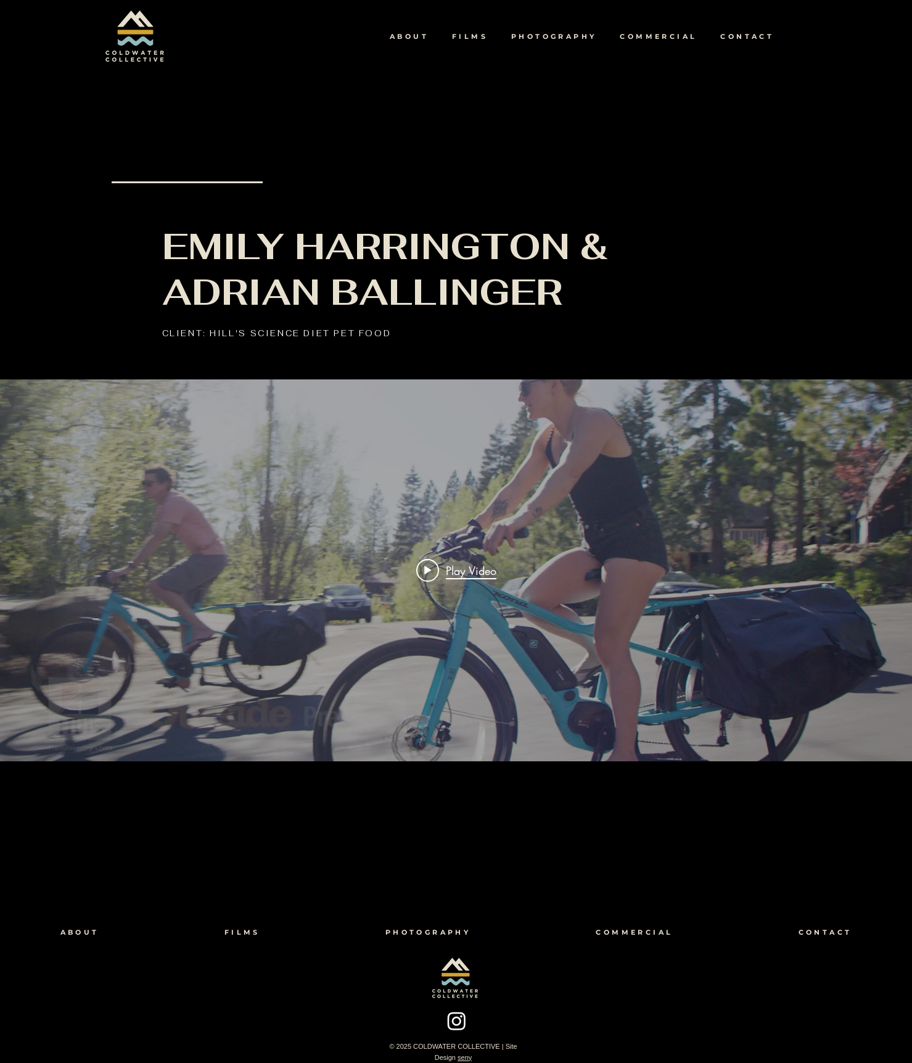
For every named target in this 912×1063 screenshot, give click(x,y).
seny (465, 1057)
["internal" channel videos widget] (456, 570)
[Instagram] (457, 1021)
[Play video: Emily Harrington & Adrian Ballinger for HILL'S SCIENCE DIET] (456, 570)
